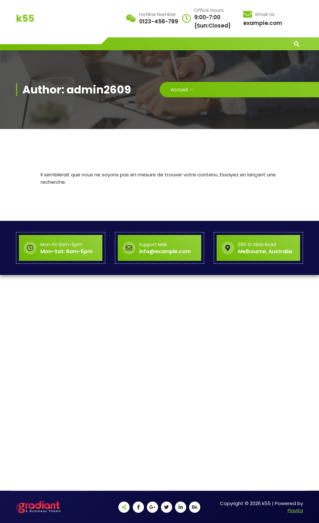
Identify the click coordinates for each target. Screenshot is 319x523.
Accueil (179, 89)
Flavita (295, 510)
